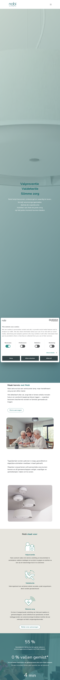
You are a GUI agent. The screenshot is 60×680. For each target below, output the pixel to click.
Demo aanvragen (16, 410)
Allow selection (30, 358)
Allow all (49, 358)
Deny (11, 358)
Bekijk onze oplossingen (29, 627)
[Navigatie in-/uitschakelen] (50, 4)
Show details (50, 352)
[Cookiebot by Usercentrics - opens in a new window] (50, 320)
